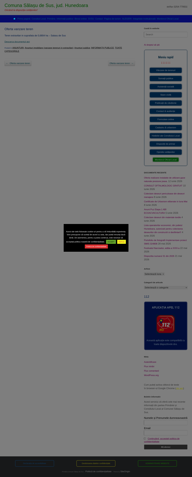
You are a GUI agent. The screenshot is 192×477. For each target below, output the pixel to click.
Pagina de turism (112, 19)
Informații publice (65, 19)
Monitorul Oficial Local (168, 19)
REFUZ (121, 242)
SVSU (91, 19)
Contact (99, 19)
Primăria (51, 19)
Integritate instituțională (144, 19)
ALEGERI (127, 19)
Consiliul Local (39, 19)
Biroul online (81, 19)
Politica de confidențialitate (96, 246)
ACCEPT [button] (111, 242)
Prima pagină (21, 19)
